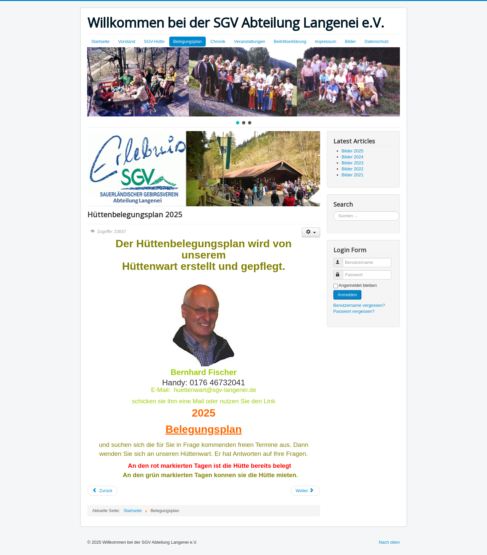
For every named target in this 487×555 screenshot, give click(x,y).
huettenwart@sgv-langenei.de (215, 389)
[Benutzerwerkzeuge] (311, 232)
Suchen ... (333, 211)
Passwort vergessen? (354, 311)
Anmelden (347, 294)
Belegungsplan (187, 41)
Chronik (217, 41)
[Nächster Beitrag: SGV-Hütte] (305, 491)
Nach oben (389, 542)
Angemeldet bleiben (358, 285)
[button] (237, 122)
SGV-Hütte (154, 41)
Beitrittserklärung (290, 41)
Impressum (325, 41)
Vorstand (126, 41)
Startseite (100, 41)
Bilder (350, 41)
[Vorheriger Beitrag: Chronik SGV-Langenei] (102, 491)
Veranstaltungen (249, 41)
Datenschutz (377, 41)
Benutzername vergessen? (359, 305)
